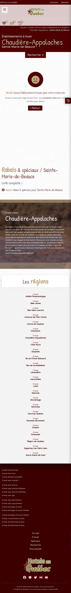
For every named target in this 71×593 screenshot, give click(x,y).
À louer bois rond (8, 473)
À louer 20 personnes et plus (13, 522)
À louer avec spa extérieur (12, 503)
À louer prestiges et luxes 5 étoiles (15, 515)
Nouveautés (35, 549)
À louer (35, 537)
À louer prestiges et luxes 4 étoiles (15, 510)
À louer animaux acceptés (12, 477)
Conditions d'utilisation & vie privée (25, 589)
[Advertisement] (35, 142)
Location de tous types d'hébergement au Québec (48, 28)
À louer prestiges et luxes (12, 507)
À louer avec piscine (9, 485)
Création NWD (53, 589)
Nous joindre (42, 589)
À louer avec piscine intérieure (13, 488)
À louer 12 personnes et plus (13, 518)
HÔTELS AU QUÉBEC (9, 2)
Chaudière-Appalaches (39, 30)
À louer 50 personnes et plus (13, 525)
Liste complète (11, 183)
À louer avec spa (8, 495)
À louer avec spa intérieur (12, 500)
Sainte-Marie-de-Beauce (59, 30)
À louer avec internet (10, 480)
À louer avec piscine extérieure (14, 492)
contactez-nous (50, 98)
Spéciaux (35, 541)
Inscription (54, 2)
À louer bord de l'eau (10, 470)
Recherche (35, 55)
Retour (36, 108)
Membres (65, 2)
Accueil (23, 28)
